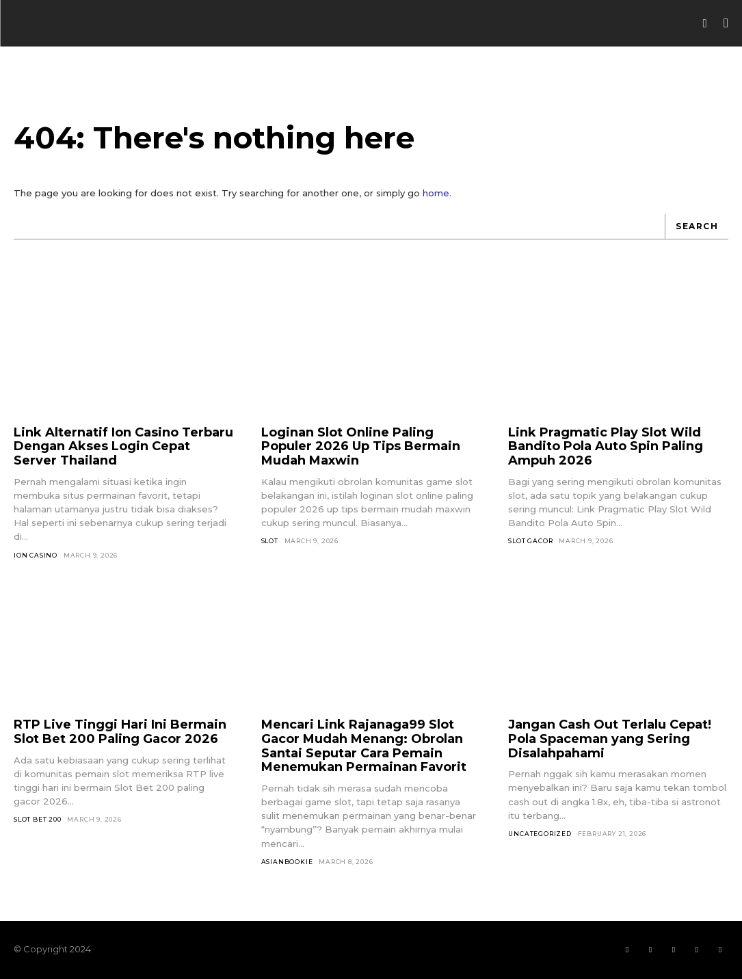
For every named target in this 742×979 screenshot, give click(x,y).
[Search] (696, 226)
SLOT (269, 541)
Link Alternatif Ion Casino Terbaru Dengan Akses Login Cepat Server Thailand (123, 446)
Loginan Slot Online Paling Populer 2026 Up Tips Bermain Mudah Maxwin (360, 446)
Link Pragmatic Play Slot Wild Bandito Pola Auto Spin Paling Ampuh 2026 (605, 446)
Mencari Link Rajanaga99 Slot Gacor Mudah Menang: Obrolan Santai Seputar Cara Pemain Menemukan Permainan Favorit (363, 745)
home (436, 192)
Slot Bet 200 (38, 819)
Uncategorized (539, 833)
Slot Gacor (530, 541)
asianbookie (287, 861)
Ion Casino (35, 555)
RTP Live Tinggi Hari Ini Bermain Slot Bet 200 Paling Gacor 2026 (120, 731)
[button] (705, 24)
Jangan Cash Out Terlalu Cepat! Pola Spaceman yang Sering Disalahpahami (609, 738)
